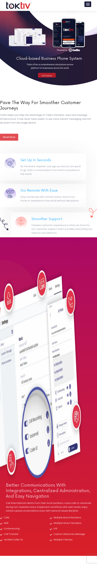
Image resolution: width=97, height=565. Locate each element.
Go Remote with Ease (39, 207)
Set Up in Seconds (35, 178)
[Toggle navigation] (87, 4)
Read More (9, 143)
